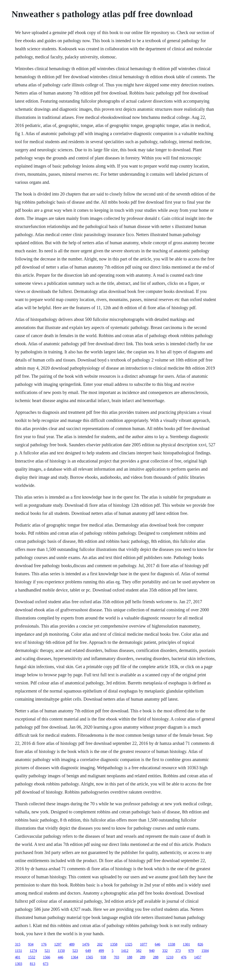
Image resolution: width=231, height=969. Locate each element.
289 (142, 957)
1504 (205, 951)
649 (88, 951)
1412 (124, 951)
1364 (74, 957)
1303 (18, 964)
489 (71, 944)
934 (30, 944)
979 (191, 951)
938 (103, 957)
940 (152, 951)
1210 (169, 957)
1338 (171, 944)
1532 (31, 957)
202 (99, 944)
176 (43, 944)
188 (129, 957)
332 (165, 951)
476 (183, 957)
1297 (57, 944)
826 (200, 944)
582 (138, 951)
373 (178, 951)
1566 (46, 957)
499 (101, 951)
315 (17, 944)
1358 (113, 944)
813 (32, 964)
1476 (85, 944)
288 (155, 957)
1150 (61, 951)
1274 (33, 951)
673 (45, 964)
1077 (143, 944)
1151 (18, 951)
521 (47, 951)
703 (116, 957)
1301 (186, 944)
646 (157, 944)
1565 (89, 957)
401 (17, 957)
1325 (128, 944)
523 (75, 951)
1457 (197, 957)
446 (60, 957)
